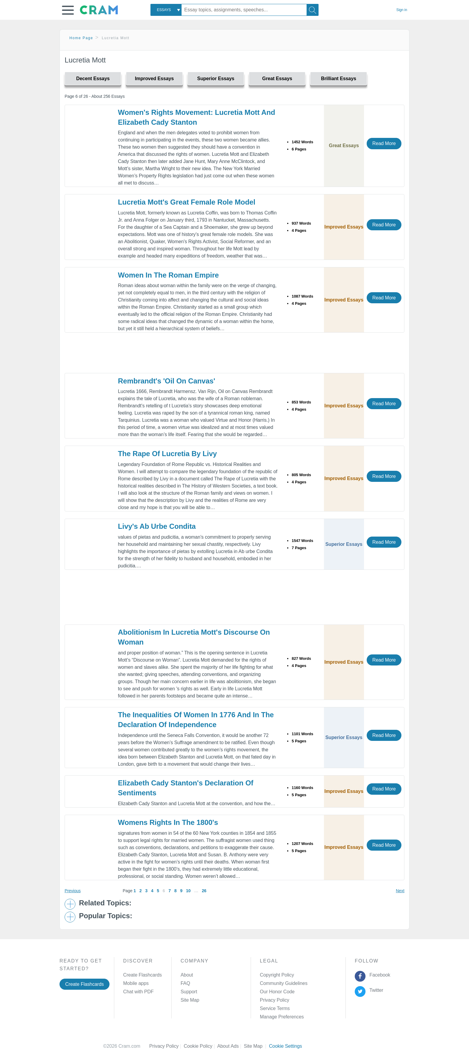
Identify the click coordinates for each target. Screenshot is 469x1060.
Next (400, 890)
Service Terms (275, 1008)
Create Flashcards (84, 984)
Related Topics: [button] (105, 903)
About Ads (230, 1046)
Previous (73, 890)
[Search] (313, 10)
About (187, 974)
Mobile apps (136, 983)
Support (189, 991)
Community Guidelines (283, 983)
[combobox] (166, 10)
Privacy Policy (274, 1000)
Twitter (375, 990)
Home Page (81, 38)
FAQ (185, 983)
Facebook (378, 974)
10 (188, 890)
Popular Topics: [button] (105, 916)
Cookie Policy (200, 1046)
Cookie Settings (285, 1046)
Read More (384, 143)
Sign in (401, 10)
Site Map (190, 1000)
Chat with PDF (138, 991)
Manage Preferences (282, 1016)
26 (204, 890)
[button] (68, 10)
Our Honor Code (277, 991)
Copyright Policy (277, 974)
